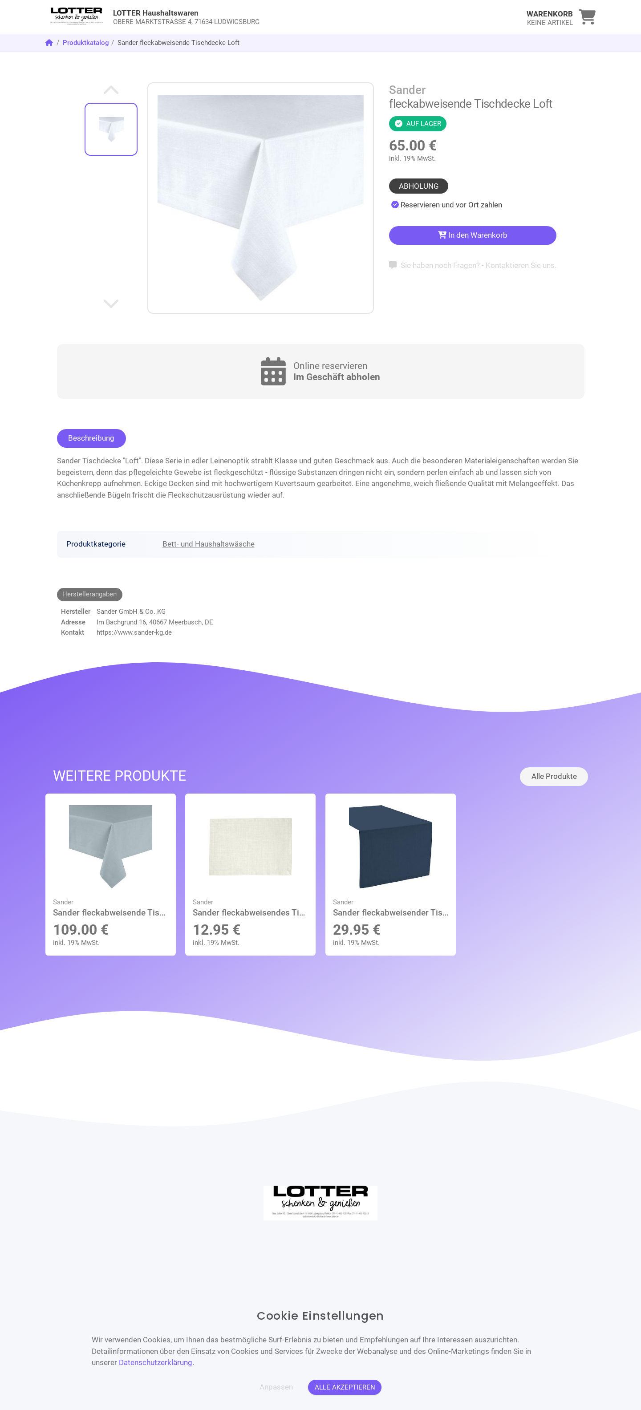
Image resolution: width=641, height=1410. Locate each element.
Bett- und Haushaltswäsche (208, 543)
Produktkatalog (86, 43)
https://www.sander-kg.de (134, 632)
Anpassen (276, 1386)
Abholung (419, 186)
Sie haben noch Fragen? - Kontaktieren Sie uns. (472, 265)
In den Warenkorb (472, 235)
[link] (251, 17)
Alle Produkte (554, 776)
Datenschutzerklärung (155, 1362)
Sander (407, 90)
